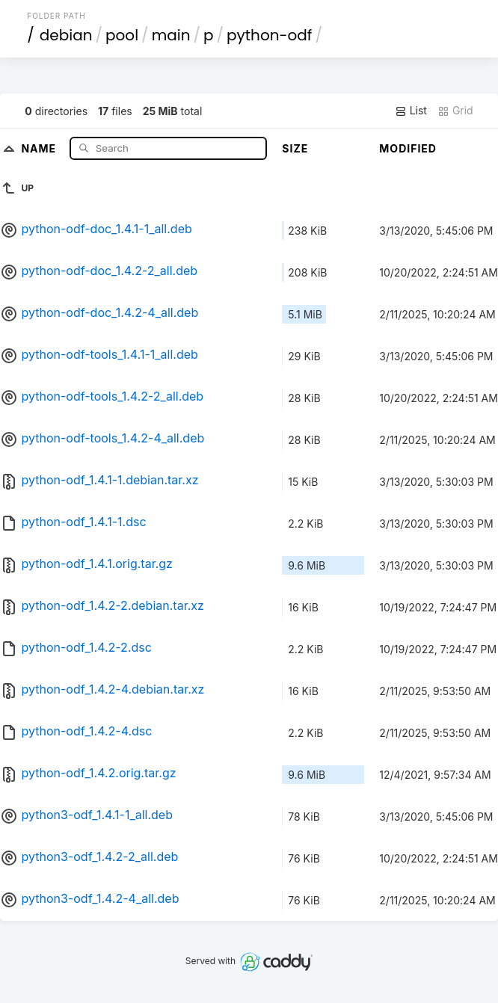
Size (295, 148)
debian (66, 35)
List (411, 110)
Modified (408, 148)
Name (40, 147)
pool (121, 35)
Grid (455, 110)
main (171, 35)
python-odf (269, 35)
